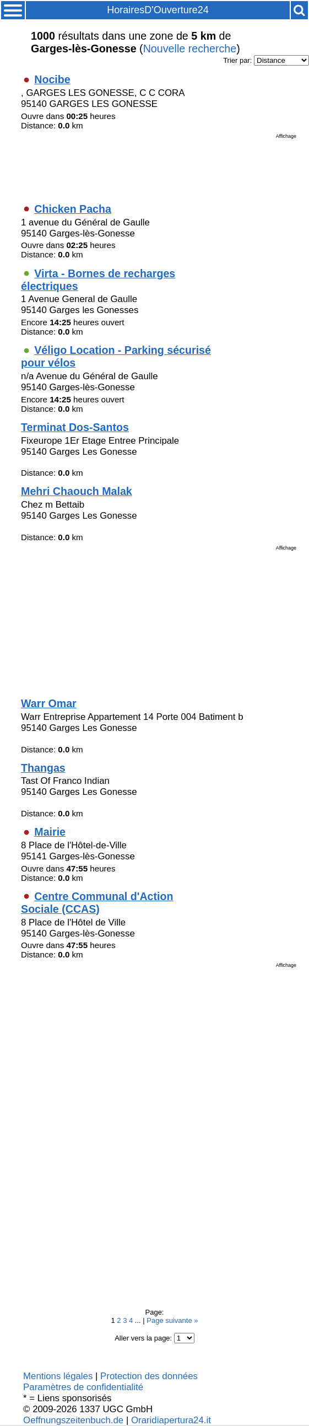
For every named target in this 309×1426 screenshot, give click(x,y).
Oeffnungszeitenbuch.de (73, 1420)
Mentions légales (58, 1376)
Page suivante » (172, 1320)
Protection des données (149, 1376)
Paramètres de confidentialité (83, 1387)
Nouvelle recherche (190, 48)
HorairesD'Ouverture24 (158, 9)
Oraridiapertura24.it (171, 1420)
